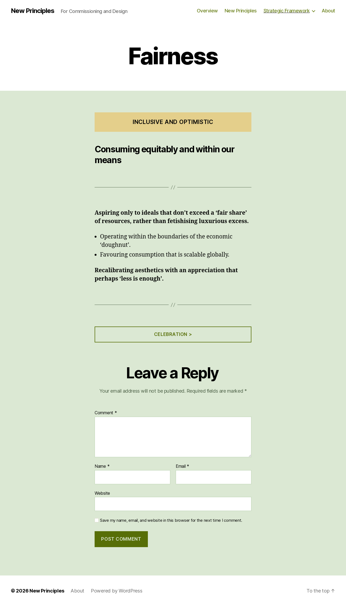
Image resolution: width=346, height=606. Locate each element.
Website (102, 493)
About (328, 11)
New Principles (32, 11)
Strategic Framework (287, 11)
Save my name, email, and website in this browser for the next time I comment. (171, 520)
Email (182, 466)
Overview (207, 11)
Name (102, 466)
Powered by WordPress (116, 591)
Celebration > (173, 334)
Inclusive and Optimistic (173, 122)
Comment (106, 412)
